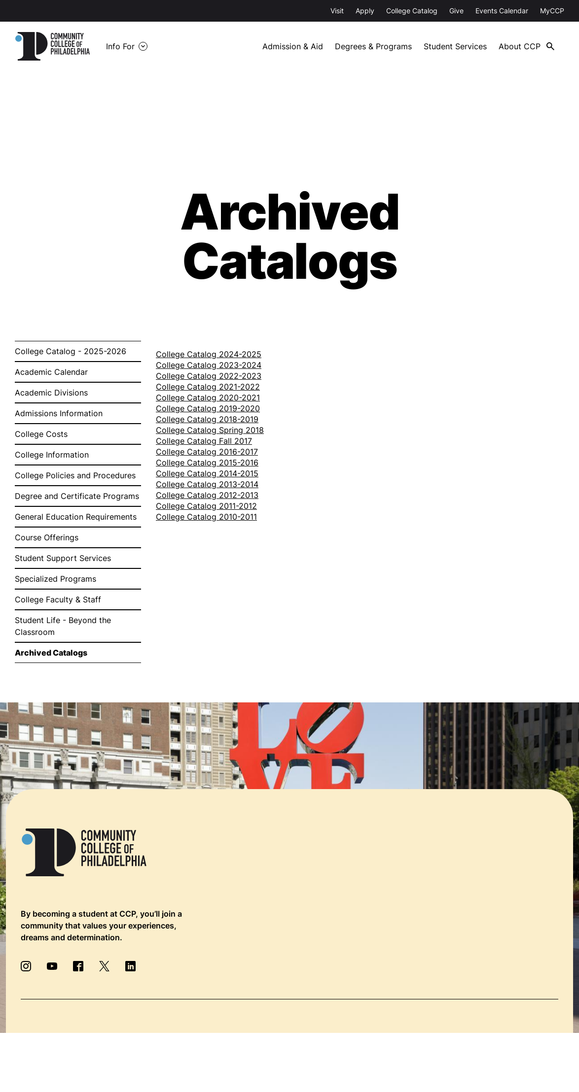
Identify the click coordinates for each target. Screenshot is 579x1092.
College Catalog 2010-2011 (206, 517)
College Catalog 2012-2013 (207, 495)
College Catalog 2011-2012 (206, 506)
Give (456, 10)
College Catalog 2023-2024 (208, 365)
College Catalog (411, 10)
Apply (365, 10)
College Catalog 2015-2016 (207, 462)
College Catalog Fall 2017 (204, 441)
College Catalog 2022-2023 (208, 376)
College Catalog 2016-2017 (207, 452)
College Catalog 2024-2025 (208, 354)
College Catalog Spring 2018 (210, 430)
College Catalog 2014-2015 (207, 473)
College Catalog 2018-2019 (207, 419)
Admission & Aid (292, 46)
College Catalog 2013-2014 (207, 484)
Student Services (455, 46)
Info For (120, 46)
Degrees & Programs (373, 46)
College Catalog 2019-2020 (208, 408)
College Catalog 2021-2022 (208, 387)
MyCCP (552, 10)
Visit (337, 10)
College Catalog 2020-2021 (208, 397)
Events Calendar (501, 10)
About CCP (520, 46)
